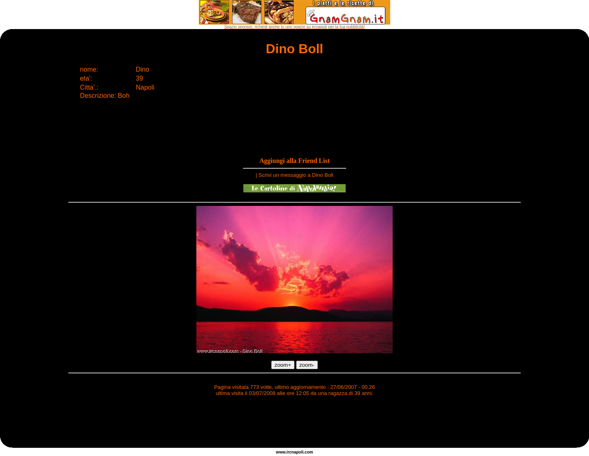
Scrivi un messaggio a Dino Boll (296, 175)
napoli (297, 452)
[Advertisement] (294, 423)
